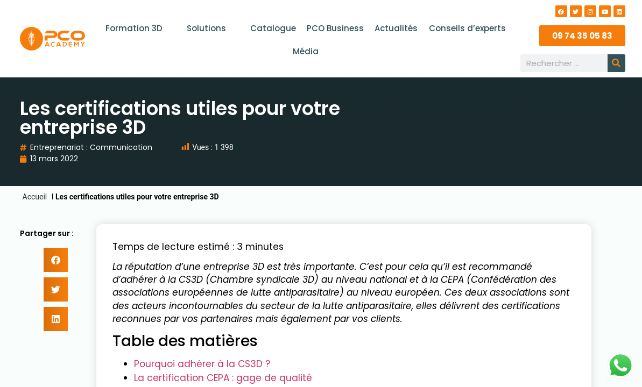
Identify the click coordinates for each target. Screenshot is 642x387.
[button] (56, 260)
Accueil (35, 196)
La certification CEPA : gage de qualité (223, 377)
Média (306, 51)
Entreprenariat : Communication (91, 147)
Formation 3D (139, 28)
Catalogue (273, 28)
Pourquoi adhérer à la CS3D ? (202, 363)
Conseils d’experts (466, 28)
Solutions (211, 28)
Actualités (396, 28)
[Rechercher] (616, 63)
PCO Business (335, 28)
